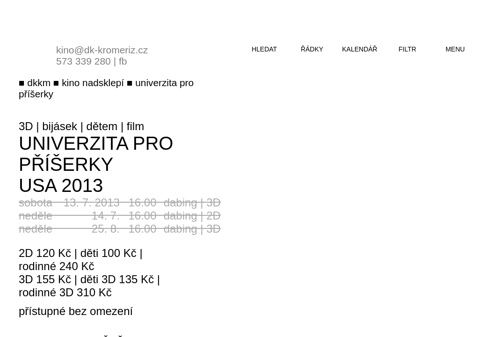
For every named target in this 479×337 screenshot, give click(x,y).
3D (26, 126)
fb (123, 61)
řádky (312, 49)
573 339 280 (83, 61)
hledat (264, 49)
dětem (102, 126)
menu (454, 49)
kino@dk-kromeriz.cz (102, 49)
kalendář (359, 49)
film (135, 126)
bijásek (59, 126)
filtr (407, 49)
